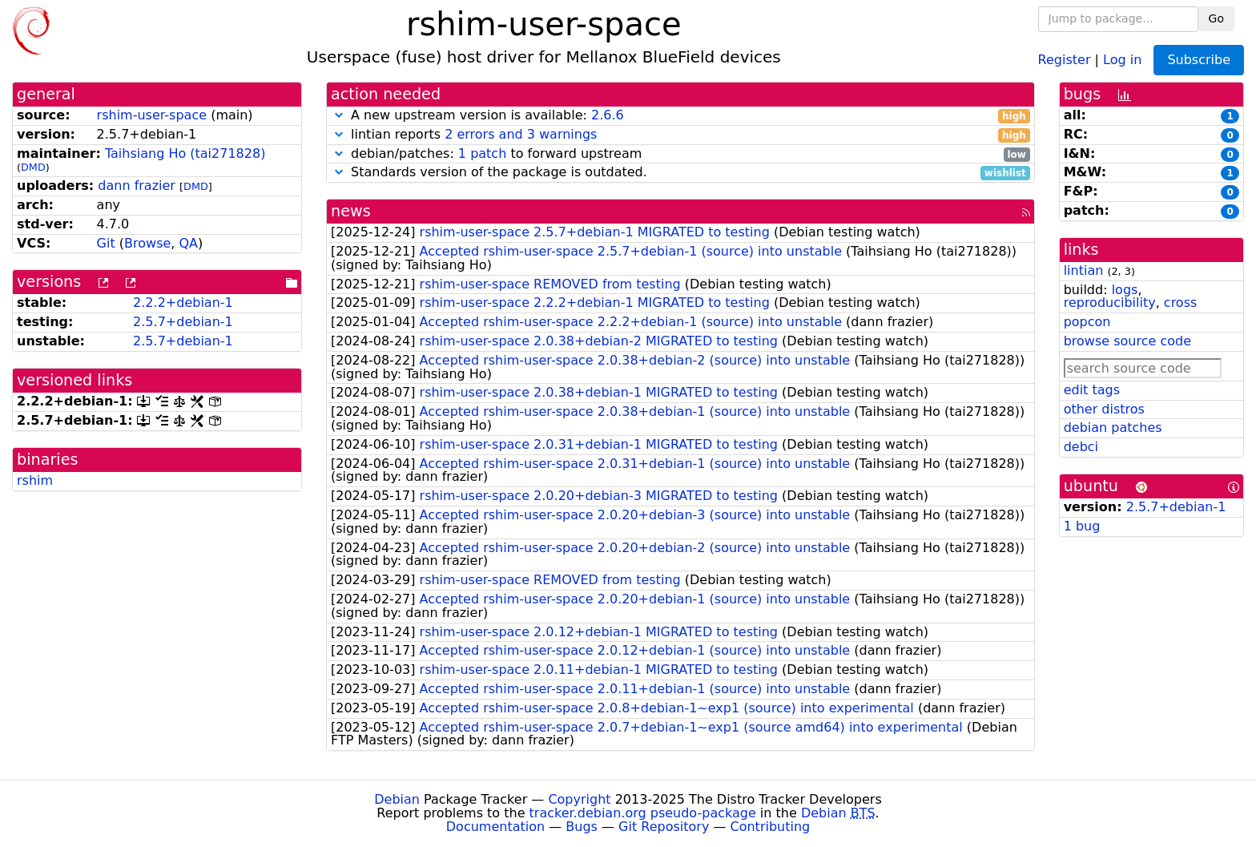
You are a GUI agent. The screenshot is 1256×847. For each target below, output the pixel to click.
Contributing (771, 826)
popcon (1087, 321)
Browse (147, 243)
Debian (397, 799)
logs (1125, 289)
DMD (33, 167)
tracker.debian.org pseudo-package (642, 813)
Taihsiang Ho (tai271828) (185, 153)
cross (1180, 302)
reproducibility (1110, 302)
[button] (339, 115)
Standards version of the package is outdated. (680, 172)
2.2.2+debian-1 (183, 302)
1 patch (482, 153)
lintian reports (680, 135)
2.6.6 (607, 115)
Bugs (582, 826)
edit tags (1092, 389)
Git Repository (663, 826)
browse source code (1127, 341)
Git (106, 243)
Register (1064, 59)
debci (1081, 446)
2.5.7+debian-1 (183, 321)
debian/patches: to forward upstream (680, 154)
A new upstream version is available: (680, 116)
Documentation (495, 826)
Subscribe (1198, 59)
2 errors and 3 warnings (521, 134)
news (351, 211)
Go (1216, 18)
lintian (1084, 270)
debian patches (1113, 427)
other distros (1104, 409)
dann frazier (136, 185)
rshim (35, 480)
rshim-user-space (152, 115)
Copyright (579, 799)
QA (188, 243)
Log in (1122, 59)
